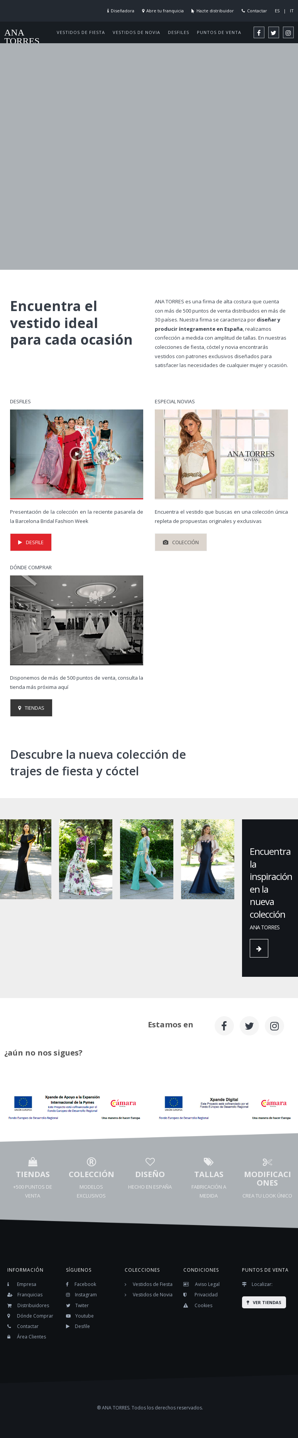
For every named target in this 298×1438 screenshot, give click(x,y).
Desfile (82, 1326)
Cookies (203, 1305)
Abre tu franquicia (165, 11)
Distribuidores (33, 1305)
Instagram (86, 1294)
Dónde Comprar (35, 1316)
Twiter (82, 1305)
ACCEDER (40, 172)
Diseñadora (122, 11)
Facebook (85, 1284)
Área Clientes (31, 1336)
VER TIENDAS (264, 1302)
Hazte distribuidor (215, 11)
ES (277, 11)
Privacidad (206, 1294)
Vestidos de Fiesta (153, 1284)
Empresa (26, 1284)
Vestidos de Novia (153, 1294)
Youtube (84, 1316)
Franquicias (29, 1294)
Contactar (257, 11)
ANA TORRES (22, 36)
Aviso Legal (207, 1284)
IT (292, 11)
